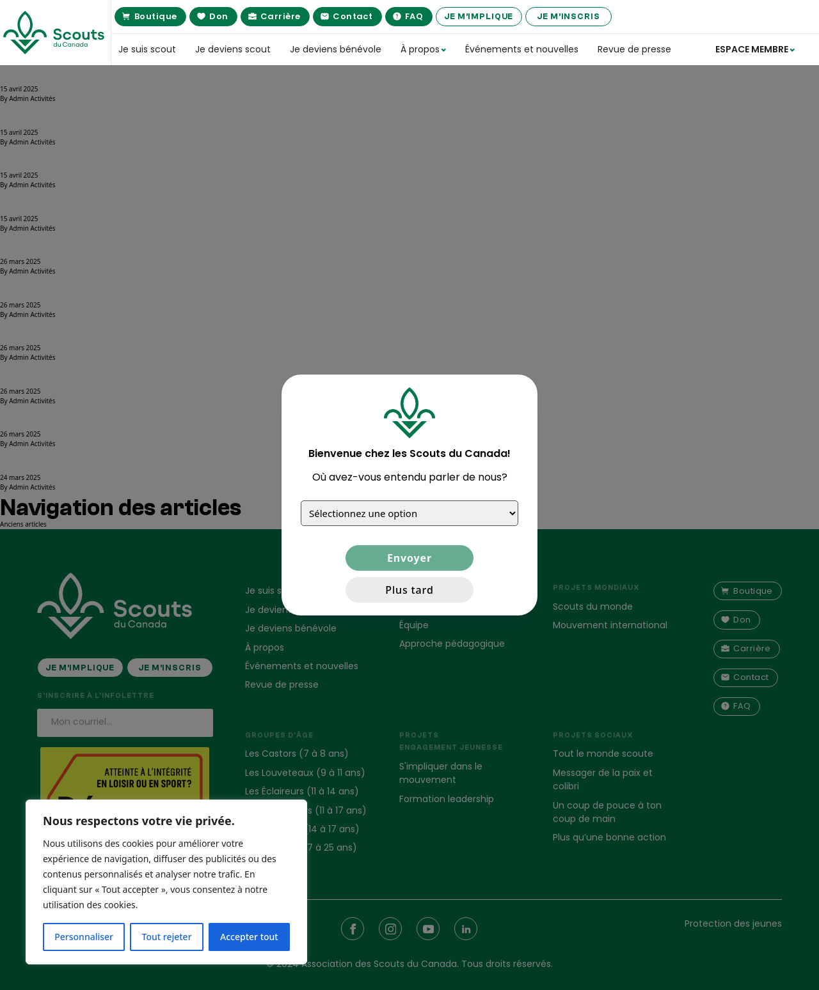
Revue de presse (634, 49)
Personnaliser (83, 937)
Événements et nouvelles (521, 49)
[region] (166, 882)
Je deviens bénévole (335, 49)
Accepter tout (249, 937)
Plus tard (409, 590)
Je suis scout (147, 49)
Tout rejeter (167, 937)
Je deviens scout (233, 49)
